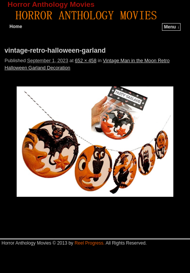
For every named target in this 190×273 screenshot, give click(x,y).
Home (15, 26)
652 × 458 (86, 60)
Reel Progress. (89, 243)
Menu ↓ (171, 27)
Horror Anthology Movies (51, 4)
